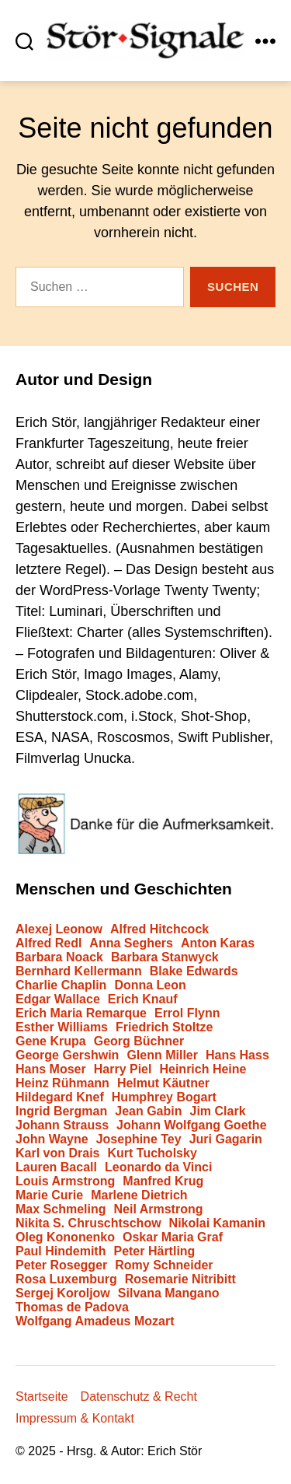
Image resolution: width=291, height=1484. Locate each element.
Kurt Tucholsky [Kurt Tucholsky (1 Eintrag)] (152, 1153)
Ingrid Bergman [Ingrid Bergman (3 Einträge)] (61, 1111)
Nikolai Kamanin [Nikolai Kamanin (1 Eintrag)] (217, 1223)
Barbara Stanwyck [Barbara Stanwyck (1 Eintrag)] (165, 957)
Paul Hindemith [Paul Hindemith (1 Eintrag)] (61, 1251)
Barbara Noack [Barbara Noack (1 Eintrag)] (59, 957)
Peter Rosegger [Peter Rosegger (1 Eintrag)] (61, 1265)
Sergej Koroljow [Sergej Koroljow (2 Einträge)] (63, 1293)
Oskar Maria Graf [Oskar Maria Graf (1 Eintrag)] (173, 1237)
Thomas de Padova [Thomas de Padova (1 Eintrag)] (72, 1307)
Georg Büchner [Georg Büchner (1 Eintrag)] (139, 1041)
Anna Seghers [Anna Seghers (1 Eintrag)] (131, 943)
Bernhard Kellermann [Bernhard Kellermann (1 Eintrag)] (79, 971)
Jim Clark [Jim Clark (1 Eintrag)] (218, 1111)
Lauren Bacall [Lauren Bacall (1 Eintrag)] (56, 1167)
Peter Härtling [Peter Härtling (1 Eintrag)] (154, 1251)
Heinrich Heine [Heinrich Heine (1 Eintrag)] (202, 1069)
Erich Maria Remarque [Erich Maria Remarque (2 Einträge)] (81, 1013)
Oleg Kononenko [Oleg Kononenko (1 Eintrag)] (65, 1237)
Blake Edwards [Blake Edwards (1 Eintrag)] (194, 971)
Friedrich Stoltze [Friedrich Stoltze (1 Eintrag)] (164, 1027)
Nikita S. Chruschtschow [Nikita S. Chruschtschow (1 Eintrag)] (88, 1223)
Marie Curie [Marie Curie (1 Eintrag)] (49, 1195)
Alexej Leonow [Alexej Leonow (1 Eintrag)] (59, 929)
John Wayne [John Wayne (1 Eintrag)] (52, 1139)
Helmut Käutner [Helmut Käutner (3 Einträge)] (163, 1083)
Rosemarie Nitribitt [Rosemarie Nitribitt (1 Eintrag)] (180, 1279)
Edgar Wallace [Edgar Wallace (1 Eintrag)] (58, 999)
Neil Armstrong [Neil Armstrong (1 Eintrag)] (158, 1209)
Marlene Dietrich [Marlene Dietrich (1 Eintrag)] (139, 1195)
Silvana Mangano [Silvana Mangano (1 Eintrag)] (169, 1293)
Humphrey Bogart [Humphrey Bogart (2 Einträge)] (164, 1097)
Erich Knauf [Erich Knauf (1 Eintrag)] (143, 999)
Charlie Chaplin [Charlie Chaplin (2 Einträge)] (61, 985)
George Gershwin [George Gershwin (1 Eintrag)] (67, 1055)
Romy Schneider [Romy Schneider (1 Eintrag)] (164, 1265)
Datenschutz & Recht (139, 1396)
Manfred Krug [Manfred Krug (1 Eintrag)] (163, 1181)
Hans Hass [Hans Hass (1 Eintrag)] (237, 1055)
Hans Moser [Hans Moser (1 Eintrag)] (51, 1069)
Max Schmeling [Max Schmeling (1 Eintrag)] (61, 1209)
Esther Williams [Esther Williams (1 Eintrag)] (62, 1027)
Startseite (42, 1396)
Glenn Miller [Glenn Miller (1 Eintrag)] (162, 1055)
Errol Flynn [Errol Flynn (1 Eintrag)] (187, 1013)
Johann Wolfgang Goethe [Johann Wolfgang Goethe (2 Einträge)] (191, 1125)
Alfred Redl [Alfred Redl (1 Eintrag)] (48, 943)
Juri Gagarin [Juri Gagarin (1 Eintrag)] (225, 1139)
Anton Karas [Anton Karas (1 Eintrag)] (218, 943)
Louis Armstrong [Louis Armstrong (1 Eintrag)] (65, 1181)
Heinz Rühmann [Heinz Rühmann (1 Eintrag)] (62, 1083)
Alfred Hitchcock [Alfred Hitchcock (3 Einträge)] (159, 929)
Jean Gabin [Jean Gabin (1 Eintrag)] (148, 1111)
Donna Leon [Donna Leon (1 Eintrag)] (149, 985)
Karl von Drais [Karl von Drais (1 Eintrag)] (57, 1153)
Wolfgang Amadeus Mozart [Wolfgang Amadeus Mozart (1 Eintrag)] (95, 1321)
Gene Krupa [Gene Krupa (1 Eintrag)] (51, 1041)
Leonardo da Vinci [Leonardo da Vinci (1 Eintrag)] (158, 1167)
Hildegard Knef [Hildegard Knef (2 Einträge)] (60, 1097)
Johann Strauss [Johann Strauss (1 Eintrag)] (62, 1125)
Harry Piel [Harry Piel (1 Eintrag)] (123, 1069)
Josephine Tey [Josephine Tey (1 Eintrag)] (139, 1139)
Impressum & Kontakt (75, 1418)
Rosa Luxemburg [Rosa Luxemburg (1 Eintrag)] (66, 1279)
